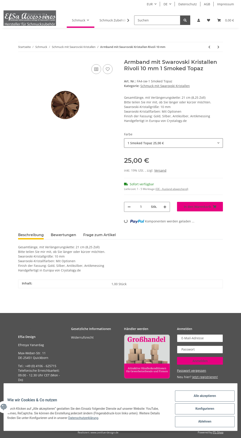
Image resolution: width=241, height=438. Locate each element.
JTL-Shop (218, 432)
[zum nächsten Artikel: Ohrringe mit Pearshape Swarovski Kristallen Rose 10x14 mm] (218, 47)
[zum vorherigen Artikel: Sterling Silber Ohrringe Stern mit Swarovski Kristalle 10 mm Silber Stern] (209, 47)
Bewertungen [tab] (63, 235)
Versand (160, 170)
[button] (198, 20)
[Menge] (141, 207)
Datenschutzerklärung (87, 420)
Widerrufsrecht (82, 337)
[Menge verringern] (129, 207)
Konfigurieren (201, 411)
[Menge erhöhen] (165, 207)
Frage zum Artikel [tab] (99, 235)
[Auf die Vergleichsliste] (96, 69)
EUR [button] (150, 4)
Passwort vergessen (191, 370)
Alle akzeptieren (201, 399)
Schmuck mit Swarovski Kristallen (165, 86)
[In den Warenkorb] (200, 206)
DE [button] (166, 4)
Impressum (225, 4)
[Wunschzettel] (208, 20)
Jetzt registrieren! (205, 377)
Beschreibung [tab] (31, 235)
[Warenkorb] (225, 20)
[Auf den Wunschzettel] (108, 69)
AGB (207, 4)
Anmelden (200, 361)
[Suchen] (157, 20)
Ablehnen (201, 422)
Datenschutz (187, 4)
